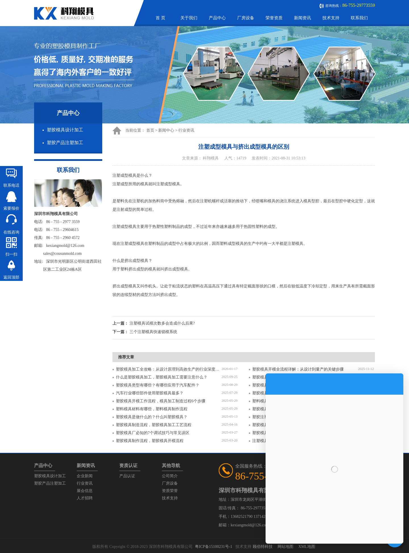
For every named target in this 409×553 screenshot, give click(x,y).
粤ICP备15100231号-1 (213, 546)
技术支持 (330, 18)
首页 (150, 130)
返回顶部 (11, 277)
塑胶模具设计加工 (65, 129)
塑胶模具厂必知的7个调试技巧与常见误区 (152, 433)
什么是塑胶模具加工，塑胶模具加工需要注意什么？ (161, 377)
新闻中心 (166, 130)
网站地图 (285, 546)
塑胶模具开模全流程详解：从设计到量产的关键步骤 (298, 369)
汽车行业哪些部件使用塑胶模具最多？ (149, 393)
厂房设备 (245, 18)
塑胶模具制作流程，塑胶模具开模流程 (149, 441)
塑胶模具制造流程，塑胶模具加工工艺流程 (153, 425)
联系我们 (359, 18)
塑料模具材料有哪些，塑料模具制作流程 (151, 409)
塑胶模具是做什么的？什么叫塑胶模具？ (151, 417)
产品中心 (217, 18)
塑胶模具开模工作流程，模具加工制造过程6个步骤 (160, 401)
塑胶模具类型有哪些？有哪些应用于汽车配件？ (157, 385)
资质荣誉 (170, 491)
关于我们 (188, 18)
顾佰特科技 (263, 546)
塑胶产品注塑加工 (65, 142)
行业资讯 (186, 130)
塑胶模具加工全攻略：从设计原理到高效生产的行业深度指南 (169, 369)
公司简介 (170, 476)
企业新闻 (85, 476)
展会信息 (85, 491)
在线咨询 (11, 232)
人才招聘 (85, 498)
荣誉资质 (274, 18)
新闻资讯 (302, 18)
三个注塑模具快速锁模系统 (153, 332)
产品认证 (127, 476)
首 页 (160, 18)
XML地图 (306, 546)
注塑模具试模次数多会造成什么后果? (162, 323)
